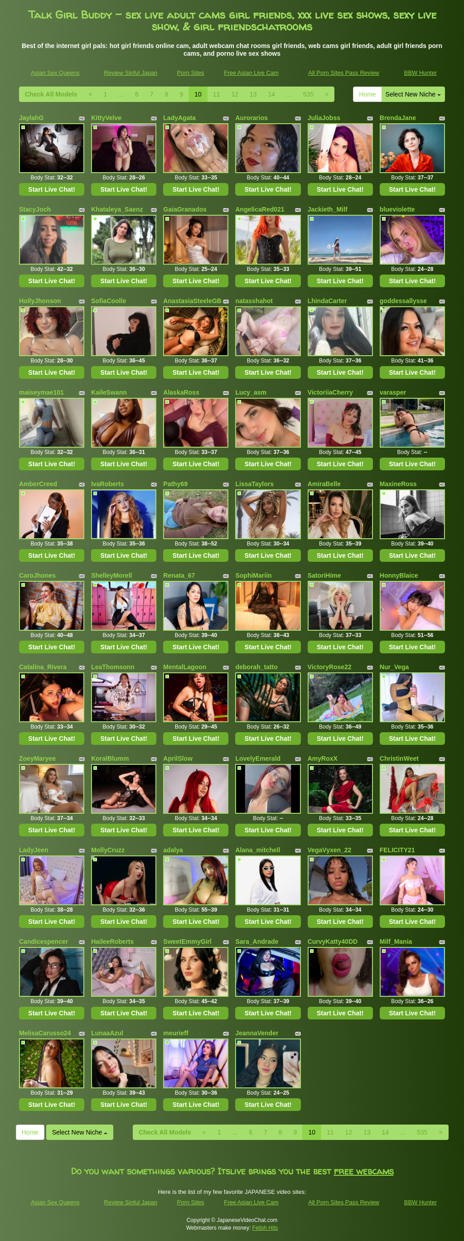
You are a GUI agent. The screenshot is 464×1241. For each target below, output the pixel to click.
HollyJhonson (40, 300)
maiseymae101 (41, 392)
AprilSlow (178, 758)
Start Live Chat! (51, 189)
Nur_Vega (394, 667)
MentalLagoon (184, 667)
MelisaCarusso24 (45, 1033)
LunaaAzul (107, 1033)
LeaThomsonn (113, 667)
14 (272, 94)
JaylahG (31, 117)
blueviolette (397, 209)
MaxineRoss (398, 484)
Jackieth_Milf (328, 209)
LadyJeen (33, 850)
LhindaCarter (327, 300)
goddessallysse (403, 300)
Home (367, 94)
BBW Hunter (420, 72)
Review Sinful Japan (131, 72)
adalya (173, 850)
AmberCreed (38, 484)
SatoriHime (324, 575)
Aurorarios (251, 117)
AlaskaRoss (181, 392)
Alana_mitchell (257, 850)
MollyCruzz (108, 850)
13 (253, 94)
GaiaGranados (185, 209)
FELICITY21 (397, 850)
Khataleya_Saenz (117, 209)
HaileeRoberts (112, 941)
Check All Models (51, 94)
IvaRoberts (107, 484)
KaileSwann (109, 392)
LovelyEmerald (257, 758)
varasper (393, 392)
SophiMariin (253, 575)
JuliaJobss (324, 117)
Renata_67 (179, 575)
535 (308, 94)
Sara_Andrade (256, 941)
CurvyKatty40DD (333, 941)
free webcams (364, 1171)
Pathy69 (175, 484)
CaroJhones (37, 575)
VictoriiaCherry (330, 392)
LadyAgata (179, 117)
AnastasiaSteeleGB (192, 300)
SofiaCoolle (108, 300)
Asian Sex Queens (55, 72)
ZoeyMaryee (37, 758)
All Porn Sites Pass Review (343, 72)
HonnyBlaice (399, 575)
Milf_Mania (396, 941)
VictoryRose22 (330, 667)
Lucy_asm (250, 392)
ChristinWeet (399, 758)
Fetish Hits (265, 1228)
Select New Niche (413, 94)
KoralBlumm (110, 758)
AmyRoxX (323, 758)
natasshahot (253, 300)
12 (234, 94)
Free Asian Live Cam (251, 72)
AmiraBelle (324, 484)
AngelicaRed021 (259, 209)
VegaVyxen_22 (330, 850)
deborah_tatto (256, 667)
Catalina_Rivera (43, 667)
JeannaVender (256, 1033)
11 (216, 94)
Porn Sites (190, 72)
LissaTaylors (254, 484)
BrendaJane (398, 117)
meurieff (175, 1033)
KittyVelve (106, 117)
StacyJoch (35, 209)
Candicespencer (43, 941)
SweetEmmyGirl (187, 941)
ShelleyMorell (111, 575)
